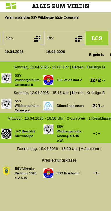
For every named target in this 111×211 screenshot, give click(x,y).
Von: (10, 38)
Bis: (50, 38)
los (96, 38)
